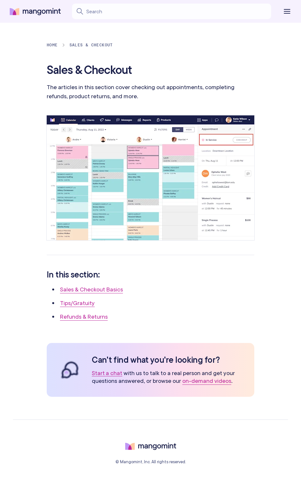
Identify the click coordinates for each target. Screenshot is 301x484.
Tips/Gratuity (77, 303)
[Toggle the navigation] (288, 11)
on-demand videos (206, 380)
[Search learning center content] (159, 11)
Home (52, 45)
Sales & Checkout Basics (91, 289)
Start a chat (107, 373)
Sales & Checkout (91, 45)
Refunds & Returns (84, 316)
